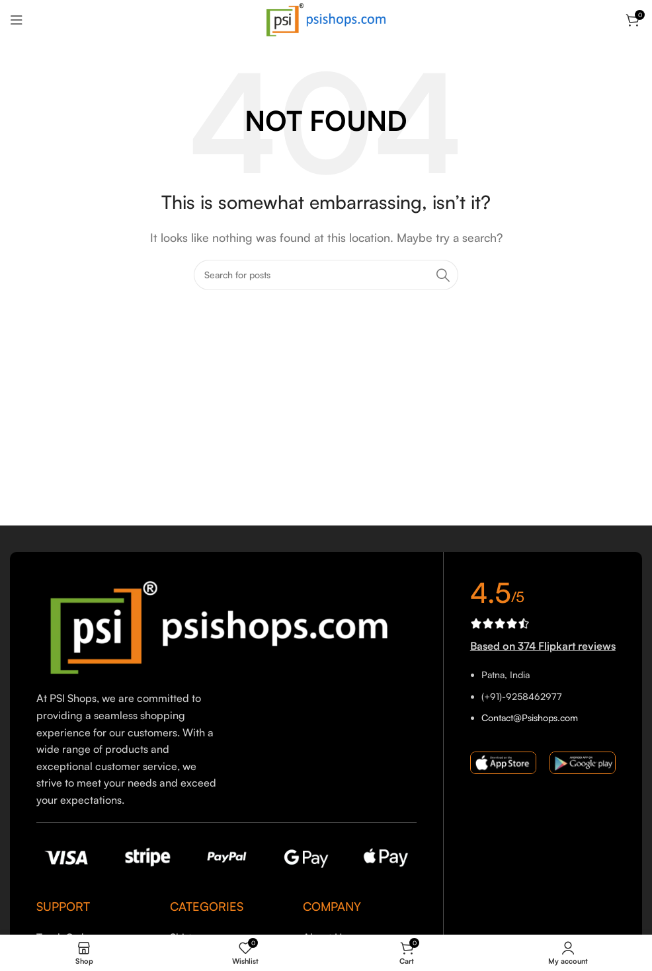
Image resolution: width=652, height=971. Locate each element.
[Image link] (226, 626)
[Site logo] (326, 18)
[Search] (326, 275)
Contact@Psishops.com (529, 717)
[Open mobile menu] (16, 20)
